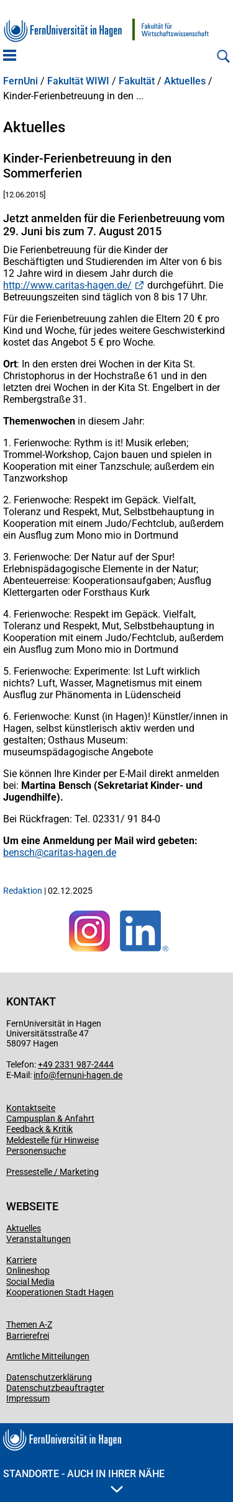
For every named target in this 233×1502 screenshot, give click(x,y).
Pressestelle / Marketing (52, 1172)
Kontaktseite (30, 1108)
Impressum (28, 1398)
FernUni (20, 81)
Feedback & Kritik (39, 1129)
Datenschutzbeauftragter (55, 1388)
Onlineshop (28, 1270)
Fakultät (137, 81)
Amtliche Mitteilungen (47, 1356)
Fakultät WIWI (78, 81)
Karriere (21, 1260)
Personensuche (36, 1151)
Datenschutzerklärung (49, 1377)
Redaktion (22, 891)
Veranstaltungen (38, 1239)
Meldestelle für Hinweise (52, 1140)
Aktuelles (185, 81)
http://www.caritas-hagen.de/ (67, 285)
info (41, 1075)
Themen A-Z (29, 1324)
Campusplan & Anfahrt (50, 1118)
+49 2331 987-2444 (76, 1064)
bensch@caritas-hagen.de (59, 852)
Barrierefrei (27, 1336)
